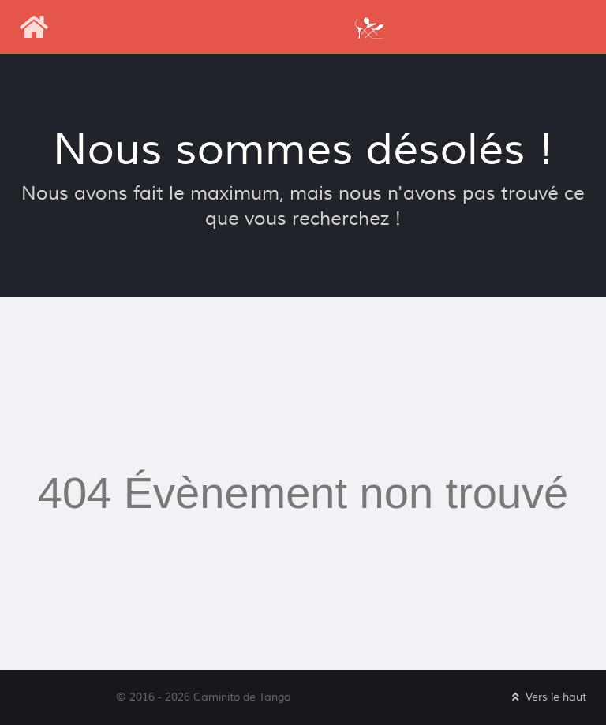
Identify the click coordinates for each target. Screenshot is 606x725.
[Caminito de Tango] (368, 26)
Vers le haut (547, 697)
